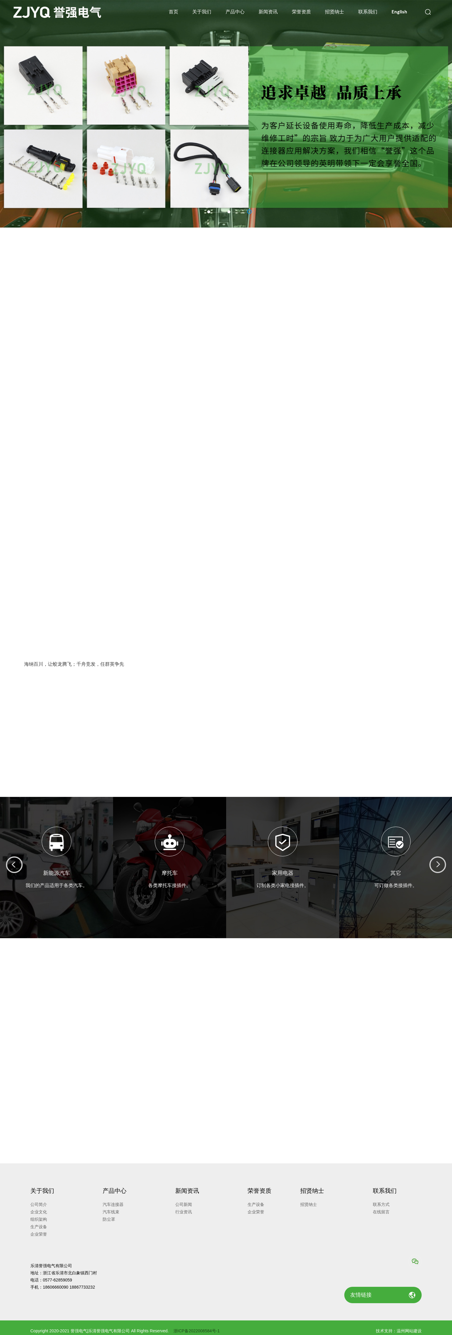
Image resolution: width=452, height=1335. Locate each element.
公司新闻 (183, 1204)
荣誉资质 (301, 12)
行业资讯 (183, 1211)
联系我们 (367, 12)
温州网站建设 (409, 1330)
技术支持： (386, 1330)
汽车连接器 (113, 1204)
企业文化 (38, 1211)
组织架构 (38, 1219)
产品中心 (235, 12)
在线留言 (381, 1211)
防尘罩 (109, 1219)
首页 (173, 12)
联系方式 (381, 1204)
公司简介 (38, 1204)
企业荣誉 (38, 1234)
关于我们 (201, 12)
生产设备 (38, 1226)
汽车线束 (111, 1211)
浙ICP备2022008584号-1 (196, 1330)
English (399, 12)
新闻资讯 (268, 12)
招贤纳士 (334, 12)
